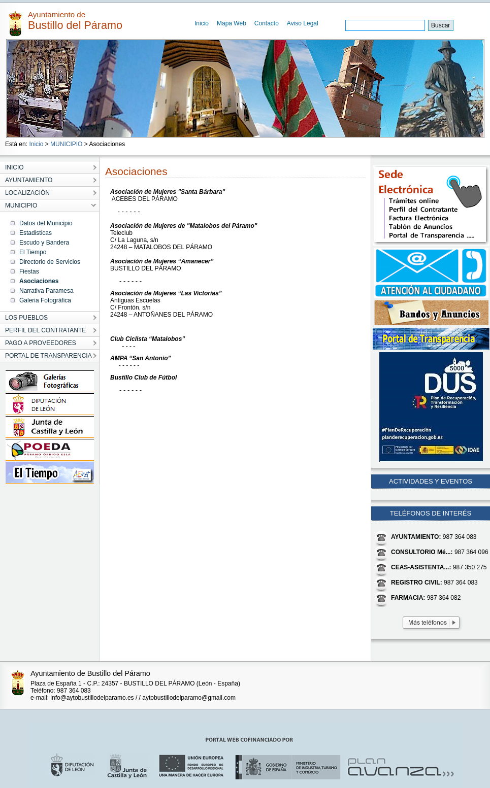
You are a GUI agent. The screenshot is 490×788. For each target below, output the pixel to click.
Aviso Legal (302, 23)
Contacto (266, 23)
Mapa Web (231, 23)
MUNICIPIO (66, 144)
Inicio (201, 23)
